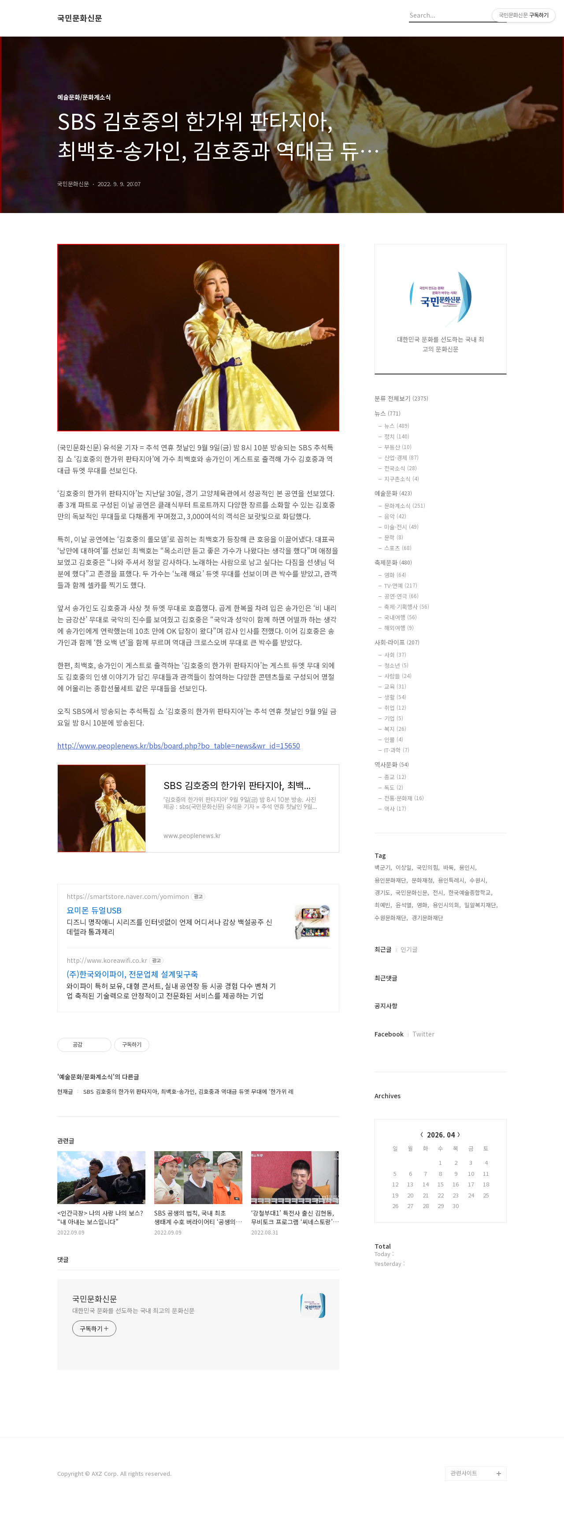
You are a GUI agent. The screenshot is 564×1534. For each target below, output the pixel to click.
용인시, (468, 867)
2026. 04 (441, 1134)
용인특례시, (452, 880)
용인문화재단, (391, 880)
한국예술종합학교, (471, 892)
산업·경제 (401, 457)
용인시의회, (447, 905)
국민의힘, (428, 867)
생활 (395, 697)
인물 (393, 739)
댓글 (63, 1285)
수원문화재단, (391, 917)
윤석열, (404, 905)
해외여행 (399, 628)
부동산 (398, 447)
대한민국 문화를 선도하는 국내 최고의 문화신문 (133, 1336)
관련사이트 (464, 1499)
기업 (393, 718)
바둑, (449, 867)
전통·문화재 (404, 798)
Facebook (389, 1033)
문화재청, (423, 880)
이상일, (404, 867)
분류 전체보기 (401, 398)
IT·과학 (396, 750)
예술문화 (393, 493)
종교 (395, 777)
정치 (396, 436)
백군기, (383, 867)
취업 (395, 707)
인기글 (409, 949)
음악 (395, 516)
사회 (395, 655)
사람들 (398, 676)
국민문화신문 (79, 18)
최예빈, (383, 905)
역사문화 (392, 764)
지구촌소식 (401, 479)
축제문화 (393, 562)
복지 (395, 729)
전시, (439, 892)
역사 (395, 808)
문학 (393, 537)
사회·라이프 (397, 642)
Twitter (423, 1033)
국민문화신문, (412, 892)
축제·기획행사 (406, 606)
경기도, (383, 892)
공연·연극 (401, 596)
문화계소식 (404, 505)
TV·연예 (400, 585)
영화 (395, 575)
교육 (395, 686)
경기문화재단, (428, 917)
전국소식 (400, 468)
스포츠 (398, 548)
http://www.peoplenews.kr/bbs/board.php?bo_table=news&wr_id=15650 (178, 745)
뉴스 (388, 413)
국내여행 (400, 617)
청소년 (396, 665)
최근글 (383, 949)
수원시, (478, 880)
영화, (423, 905)
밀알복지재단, (481, 905)
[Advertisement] (198, 961)
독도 (393, 787)
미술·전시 (401, 527)
